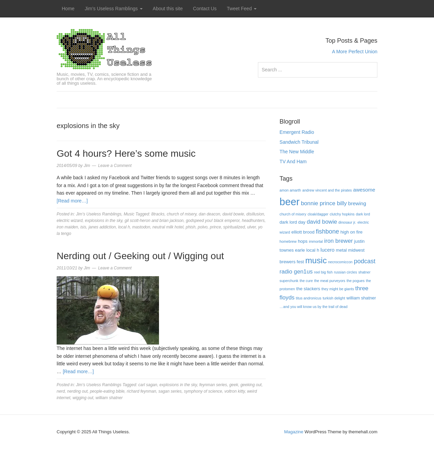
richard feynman (141, 391)
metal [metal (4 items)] (341, 250)
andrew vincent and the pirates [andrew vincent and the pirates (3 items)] (327, 190)
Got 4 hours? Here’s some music (126, 153)
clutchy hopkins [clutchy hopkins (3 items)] (342, 214)
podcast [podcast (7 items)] (364, 261)
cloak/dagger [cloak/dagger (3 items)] (317, 214)
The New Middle (296, 151)
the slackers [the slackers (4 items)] (308, 288)
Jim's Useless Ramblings (98, 214)
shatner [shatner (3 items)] (364, 272)
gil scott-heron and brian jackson (154, 220)
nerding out (77, 391)
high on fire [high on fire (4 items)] (352, 232)
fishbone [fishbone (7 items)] (327, 231)
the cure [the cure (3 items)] (306, 281)
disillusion (255, 214)
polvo (203, 227)
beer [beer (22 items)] (289, 201)
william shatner (109, 397)
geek (233, 384)
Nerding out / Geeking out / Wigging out (140, 256)
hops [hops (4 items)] (302, 241)
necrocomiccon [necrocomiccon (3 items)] (340, 262)
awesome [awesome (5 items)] (364, 190)
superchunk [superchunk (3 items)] (288, 281)
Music (129, 214)
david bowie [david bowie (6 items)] (322, 222)
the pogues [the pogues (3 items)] (356, 281)
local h (124, 227)
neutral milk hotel (168, 227)
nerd (61, 391)
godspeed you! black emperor (213, 220)
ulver (251, 227)
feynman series (213, 384)
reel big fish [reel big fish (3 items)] (323, 272)
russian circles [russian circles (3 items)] (345, 272)
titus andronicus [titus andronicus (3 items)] (308, 298)
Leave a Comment (114, 165)
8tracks (157, 214)
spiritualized (234, 227)
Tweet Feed (242, 8)
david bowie (233, 214)
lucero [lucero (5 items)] (327, 250)
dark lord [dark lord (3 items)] (363, 214)
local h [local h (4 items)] (312, 250)
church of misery (182, 214)
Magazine (293, 431)
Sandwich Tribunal (298, 142)
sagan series (170, 391)
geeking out (251, 384)
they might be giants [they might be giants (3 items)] (337, 289)
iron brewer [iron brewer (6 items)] (338, 241)
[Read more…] (72, 201)
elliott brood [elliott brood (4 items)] (303, 232)
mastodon (141, 227)
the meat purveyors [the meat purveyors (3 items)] (329, 281)
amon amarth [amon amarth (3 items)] (290, 190)
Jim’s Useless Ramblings (113, 8)
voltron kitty (235, 391)
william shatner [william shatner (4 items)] (361, 297)
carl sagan (147, 384)
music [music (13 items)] (316, 260)
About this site (168, 8)
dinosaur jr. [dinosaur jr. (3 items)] (347, 222)
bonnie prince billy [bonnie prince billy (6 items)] (324, 203)
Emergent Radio (296, 132)
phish (191, 227)
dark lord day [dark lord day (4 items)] (292, 222)
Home (68, 8)
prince (215, 227)
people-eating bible (107, 391)
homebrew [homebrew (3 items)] (287, 241)
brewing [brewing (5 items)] (357, 203)
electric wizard (70, 220)
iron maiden (67, 227)
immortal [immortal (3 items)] (316, 241)
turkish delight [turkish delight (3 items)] (334, 298)
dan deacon (209, 214)
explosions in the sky (103, 220)
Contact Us (205, 8)
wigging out (83, 397)
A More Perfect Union (354, 51)
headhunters (253, 220)
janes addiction (102, 227)
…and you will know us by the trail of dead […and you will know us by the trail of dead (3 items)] (313, 307)
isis (83, 227)
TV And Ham (292, 161)
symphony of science (203, 391)
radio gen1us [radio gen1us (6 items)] (296, 271)
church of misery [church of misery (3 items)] (292, 214)
